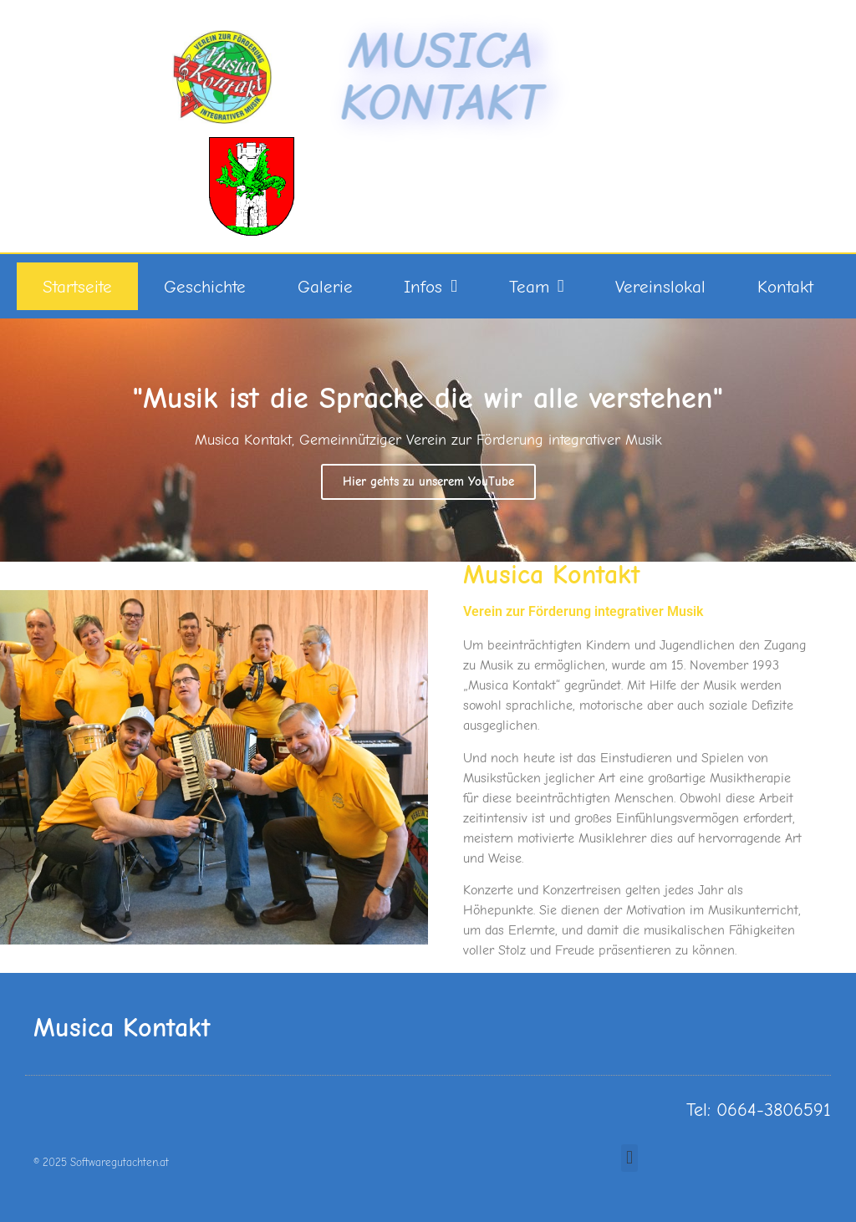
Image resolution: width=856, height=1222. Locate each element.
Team (536, 286)
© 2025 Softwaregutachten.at (101, 1162)
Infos (430, 286)
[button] (629, 1158)
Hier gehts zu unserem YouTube (428, 481)
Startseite (77, 287)
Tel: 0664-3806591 (758, 1110)
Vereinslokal (660, 287)
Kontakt (785, 287)
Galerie (325, 287)
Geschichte (205, 287)
